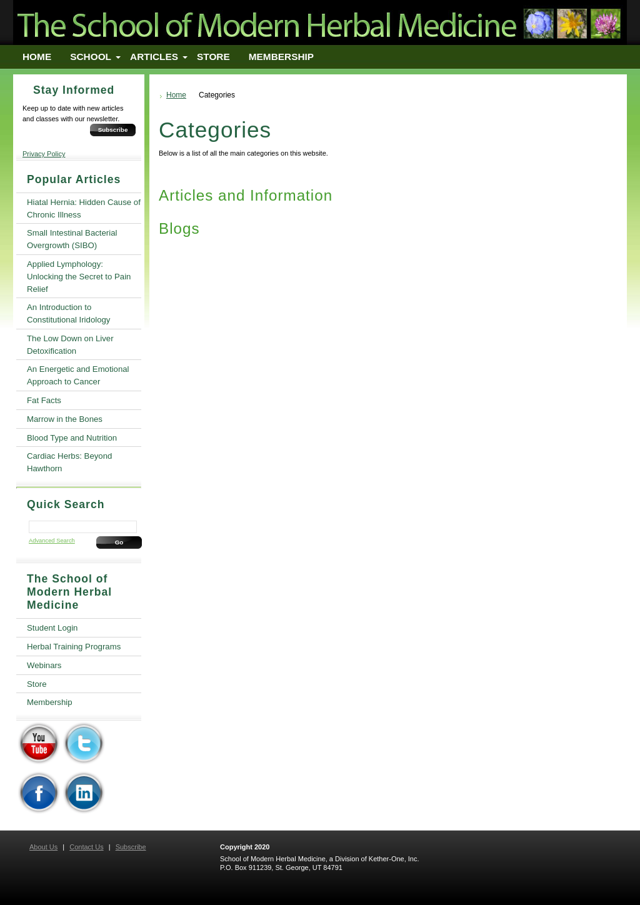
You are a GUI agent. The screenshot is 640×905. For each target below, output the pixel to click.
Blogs (179, 228)
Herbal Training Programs (74, 646)
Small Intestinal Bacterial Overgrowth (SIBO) (72, 239)
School (90, 56)
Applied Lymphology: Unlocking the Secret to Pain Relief (79, 276)
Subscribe (113, 129)
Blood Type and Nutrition (72, 437)
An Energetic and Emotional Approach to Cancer (78, 375)
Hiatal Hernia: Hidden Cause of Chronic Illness (84, 208)
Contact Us (86, 847)
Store (213, 56)
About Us (43, 847)
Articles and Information (245, 195)
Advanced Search (52, 541)
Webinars (44, 665)
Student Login (52, 627)
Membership (281, 56)
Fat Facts (44, 400)
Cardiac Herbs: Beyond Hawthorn (69, 462)
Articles (154, 56)
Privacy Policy (43, 154)
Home (36, 56)
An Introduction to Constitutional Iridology (68, 313)
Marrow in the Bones (64, 419)
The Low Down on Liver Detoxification (70, 345)
